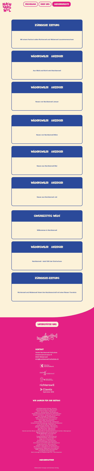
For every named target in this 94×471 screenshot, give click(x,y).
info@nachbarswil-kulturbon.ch (47, 359)
